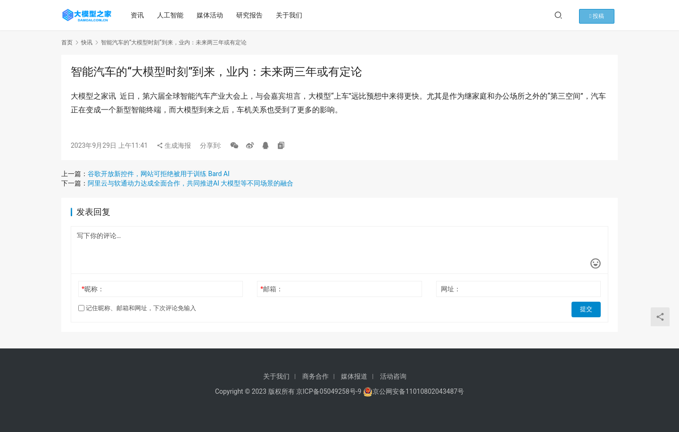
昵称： (93, 289)
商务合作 (315, 376)
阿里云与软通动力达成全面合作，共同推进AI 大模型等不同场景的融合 (190, 183)
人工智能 (172, 15)
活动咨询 (393, 376)
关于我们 (291, 15)
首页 (67, 42)
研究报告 (251, 15)
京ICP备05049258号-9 (328, 391)
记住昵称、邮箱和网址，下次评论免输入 (137, 308)
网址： (451, 289)
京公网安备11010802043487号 (418, 391)
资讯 (139, 15)
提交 (587, 308)
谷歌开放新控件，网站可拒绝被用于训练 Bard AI (159, 174)
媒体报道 (354, 376)
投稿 (603, 15)
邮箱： (271, 289)
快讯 (86, 42)
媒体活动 (212, 15)
